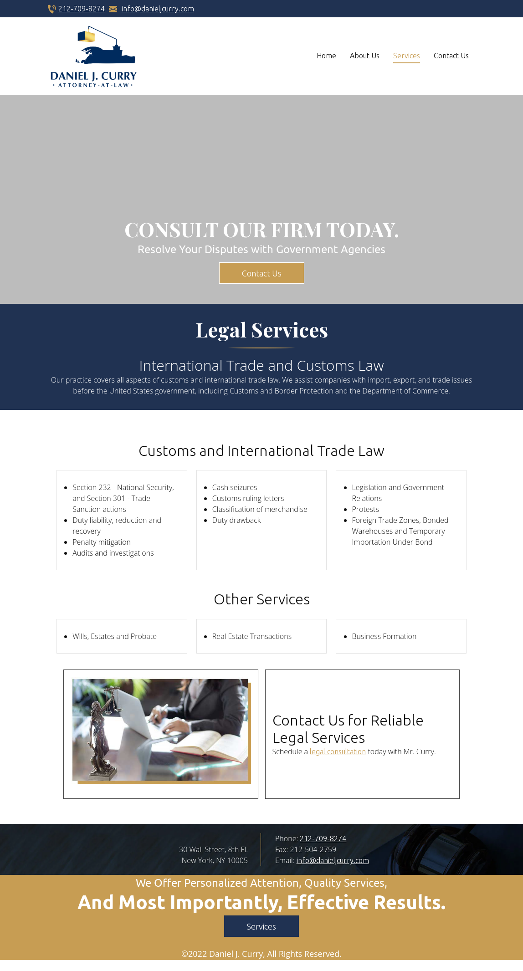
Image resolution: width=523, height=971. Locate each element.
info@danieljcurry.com (158, 9)
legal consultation (338, 751)
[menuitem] (326, 56)
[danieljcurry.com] (93, 56)
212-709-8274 (81, 9)
